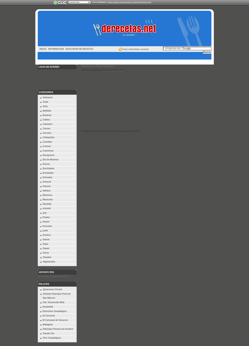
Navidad (47, 204)
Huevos (47, 186)
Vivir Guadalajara (52, 338)
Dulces (46, 164)
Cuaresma (48, 150)
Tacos (46, 253)
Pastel (46, 221)
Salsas (46, 239)
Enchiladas (48, 168)
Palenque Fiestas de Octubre (58, 329)
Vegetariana (49, 261)
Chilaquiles (49, 137)
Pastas (46, 217)
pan (45, 213)
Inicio (43, 49)
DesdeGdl (48, 307)
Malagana (48, 324)
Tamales (47, 257)
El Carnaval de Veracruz (55, 320)
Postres (47, 235)
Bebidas (47, 110)
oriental (47, 208)
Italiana (46, 190)
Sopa (45, 244)
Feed (125, 49)
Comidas (47, 142)
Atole (45, 102)
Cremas (47, 146)
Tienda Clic (49, 333)
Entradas (47, 177)
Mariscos (47, 195)
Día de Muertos (51, 159)
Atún (45, 106)
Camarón (47, 124)
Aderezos (48, 97)
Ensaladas (48, 173)
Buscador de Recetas (79, 49)
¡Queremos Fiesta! (52, 289)
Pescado (47, 226)
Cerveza (47, 133)
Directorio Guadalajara (55, 311)
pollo (45, 230)
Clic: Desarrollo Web (53, 302)
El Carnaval (49, 315)
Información (56, 49)
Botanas (47, 115)
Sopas (46, 248)
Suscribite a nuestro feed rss (53, 276)
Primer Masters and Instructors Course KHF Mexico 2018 (129, 2)
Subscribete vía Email (138, 49)
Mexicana (48, 199)
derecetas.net (124, 29)
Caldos (46, 119)
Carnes (46, 128)
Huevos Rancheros (98, 66)
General (47, 181)
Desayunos (49, 155)
